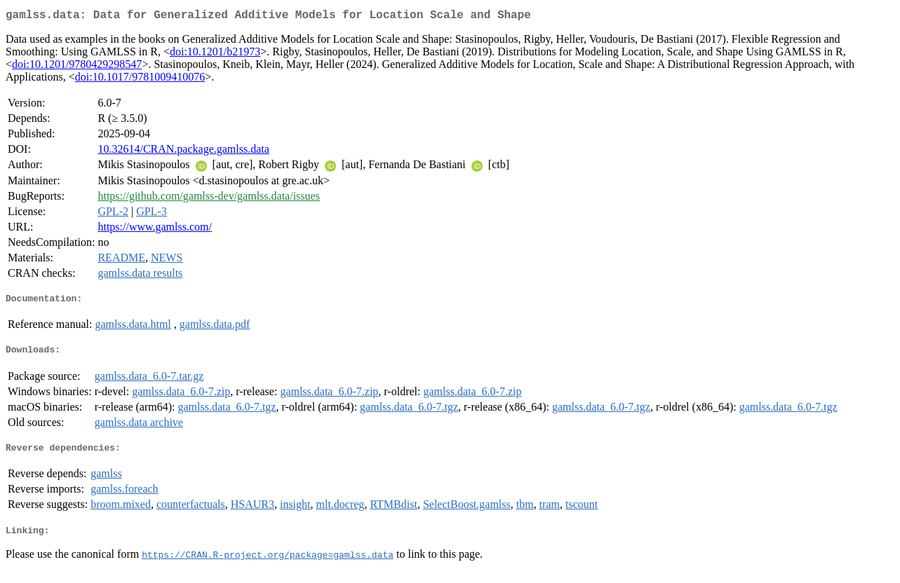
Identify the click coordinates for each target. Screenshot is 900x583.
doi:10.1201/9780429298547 (77, 67)
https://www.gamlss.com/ (155, 229)
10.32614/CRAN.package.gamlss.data (183, 152)
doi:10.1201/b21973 (215, 54)
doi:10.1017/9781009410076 (140, 79)
